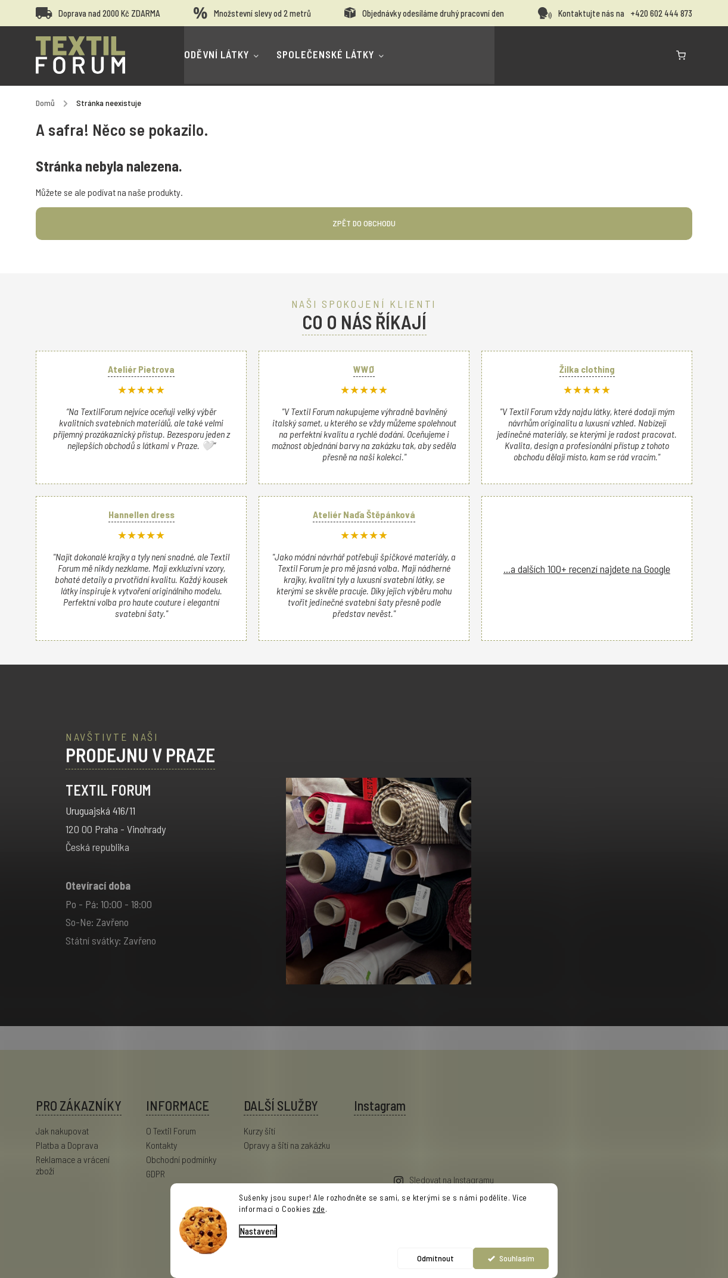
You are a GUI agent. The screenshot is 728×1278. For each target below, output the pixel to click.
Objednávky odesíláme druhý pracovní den (433, 13)
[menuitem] (241, 56)
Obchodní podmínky (181, 1159)
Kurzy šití (259, 1130)
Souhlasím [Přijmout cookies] (516, 1258)
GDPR (155, 1173)
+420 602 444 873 (661, 13)
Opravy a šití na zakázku (287, 1145)
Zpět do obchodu (364, 223)
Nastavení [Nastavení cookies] (258, 1231)
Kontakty (161, 1145)
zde (319, 1209)
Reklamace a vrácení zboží (73, 1165)
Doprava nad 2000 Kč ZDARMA (109, 13)
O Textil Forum (171, 1130)
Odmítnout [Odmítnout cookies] (435, 1258)
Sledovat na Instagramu (451, 1179)
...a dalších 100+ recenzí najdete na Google (586, 568)
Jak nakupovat (62, 1130)
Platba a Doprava (67, 1145)
